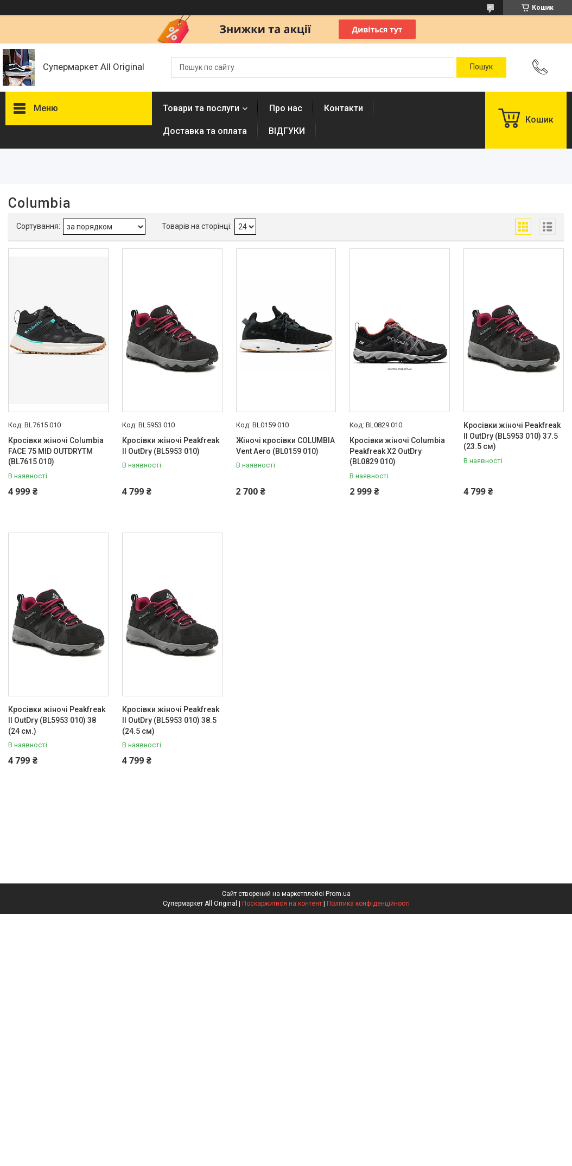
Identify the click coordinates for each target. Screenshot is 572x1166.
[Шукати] (481, 67)
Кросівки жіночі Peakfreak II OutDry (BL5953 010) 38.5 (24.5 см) (170, 720)
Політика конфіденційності (368, 903)
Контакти (343, 108)
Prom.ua (338, 894)
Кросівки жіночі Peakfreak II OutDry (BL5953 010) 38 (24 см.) (56, 720)
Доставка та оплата (205, 131)
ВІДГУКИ (287, 131)
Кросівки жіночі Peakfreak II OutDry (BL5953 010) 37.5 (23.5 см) (512, 436)
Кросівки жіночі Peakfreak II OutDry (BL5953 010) (170, 446)
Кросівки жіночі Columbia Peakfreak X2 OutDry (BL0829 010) (397, 451)
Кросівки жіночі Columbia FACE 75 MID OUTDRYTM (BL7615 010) (56, 451)
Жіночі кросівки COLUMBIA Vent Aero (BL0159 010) (285, 446)
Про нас (285, 108)
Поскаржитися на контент (282, 903)
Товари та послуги (201, 108)
